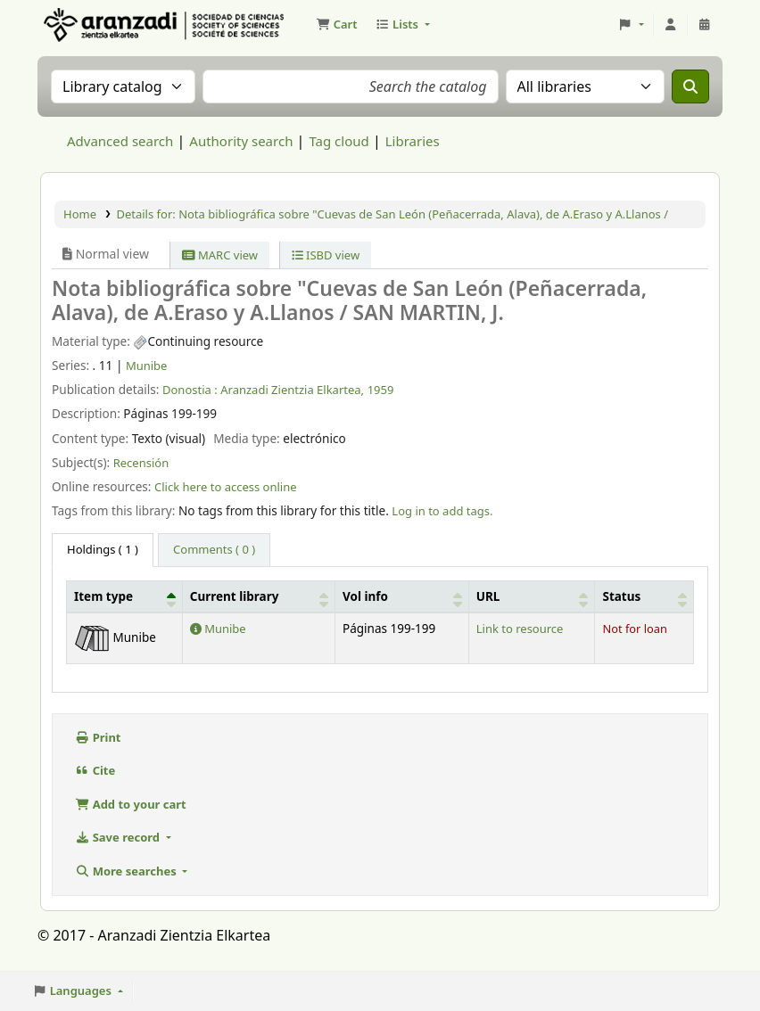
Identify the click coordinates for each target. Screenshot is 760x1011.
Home (79, 214)
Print (98, 737)
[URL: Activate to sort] (531, 596)
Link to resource (520, 629)
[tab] (214, 550)
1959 (381, 390)
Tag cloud (338, 141)
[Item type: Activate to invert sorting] (125, 596)
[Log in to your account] (671, 25)
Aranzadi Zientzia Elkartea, (292, 390)
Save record (118, 837)
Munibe (147, 366)
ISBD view (326, 255)
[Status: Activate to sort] (644, 596)
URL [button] (488, 596)
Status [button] (621, 596)
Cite (95, 770)
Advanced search (120, 141)
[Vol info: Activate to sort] (402, 596)
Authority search (241, 141)
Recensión (141, 463)
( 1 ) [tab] (102, 549)
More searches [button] (127, 871)
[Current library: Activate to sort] (258, 596)
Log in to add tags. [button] (442, 511)
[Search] (690, 86)
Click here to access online (225, 487)
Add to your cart (130, 804)
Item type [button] (103, 596)
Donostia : (190, 390)
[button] (336, 25)
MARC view (220, 255)
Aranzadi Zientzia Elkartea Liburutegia (85, 25)
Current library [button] (234, 596)
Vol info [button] (365, 596)
